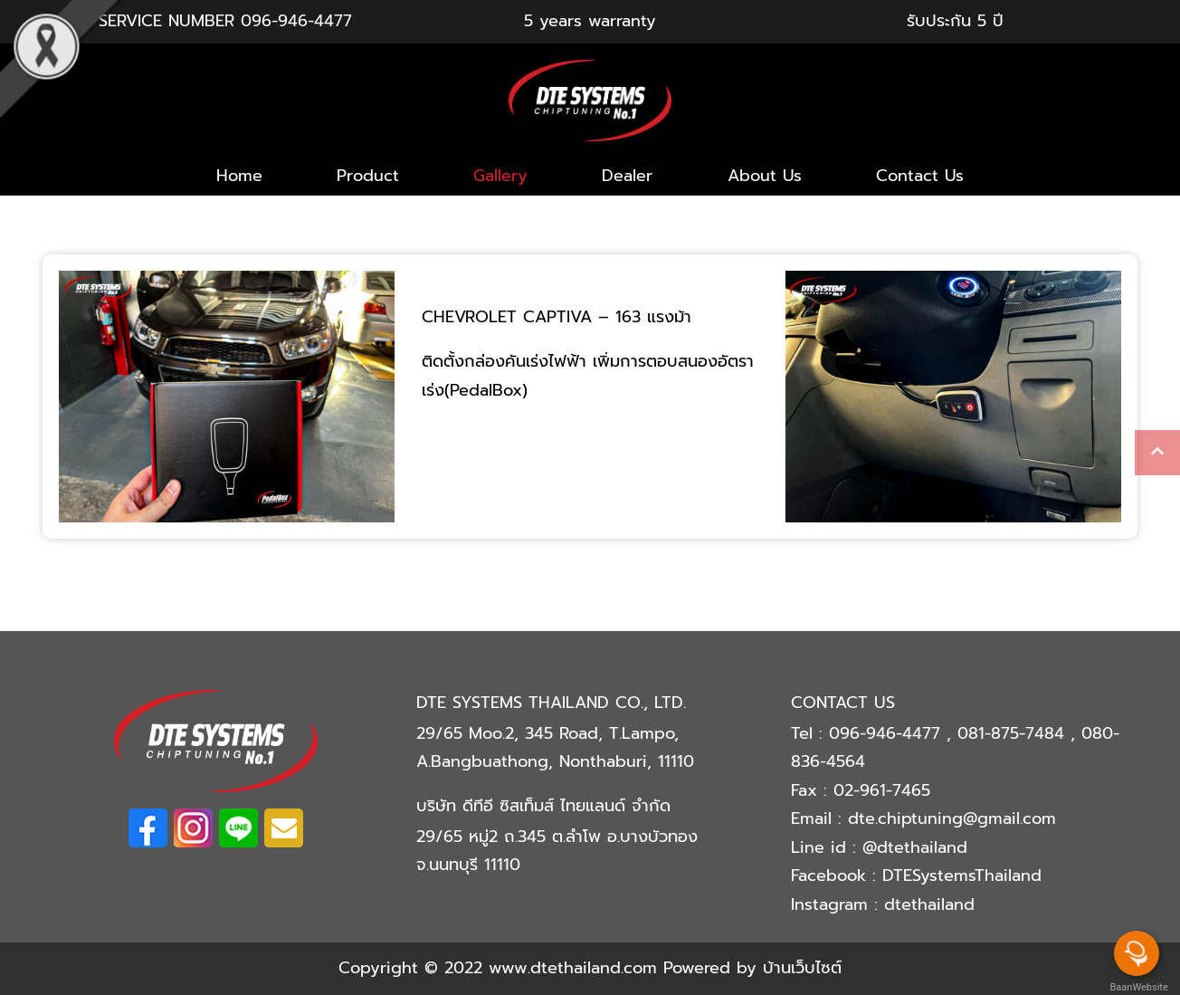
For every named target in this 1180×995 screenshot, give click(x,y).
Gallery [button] (500, 175)
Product (368, 175)
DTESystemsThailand (962, 875)
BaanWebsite (1137, 987)
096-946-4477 (296, 20)
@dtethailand (914, 847)
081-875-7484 (1014, 733)
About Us (765, 175)
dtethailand (929, 904)
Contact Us (920, 175)
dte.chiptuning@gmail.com (952, 818)
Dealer (627, 175)
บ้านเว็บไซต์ (802, 968)
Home (239, 175)
